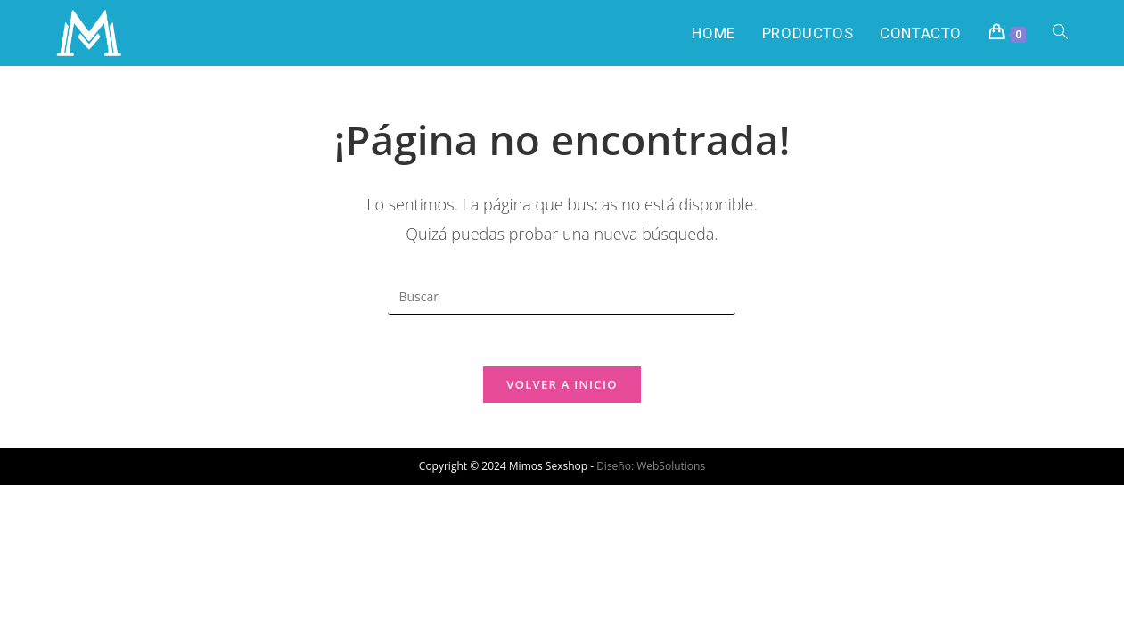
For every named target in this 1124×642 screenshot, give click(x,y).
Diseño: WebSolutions (650, 467)
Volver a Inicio (561, 386)
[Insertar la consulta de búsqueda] (561, 297)
